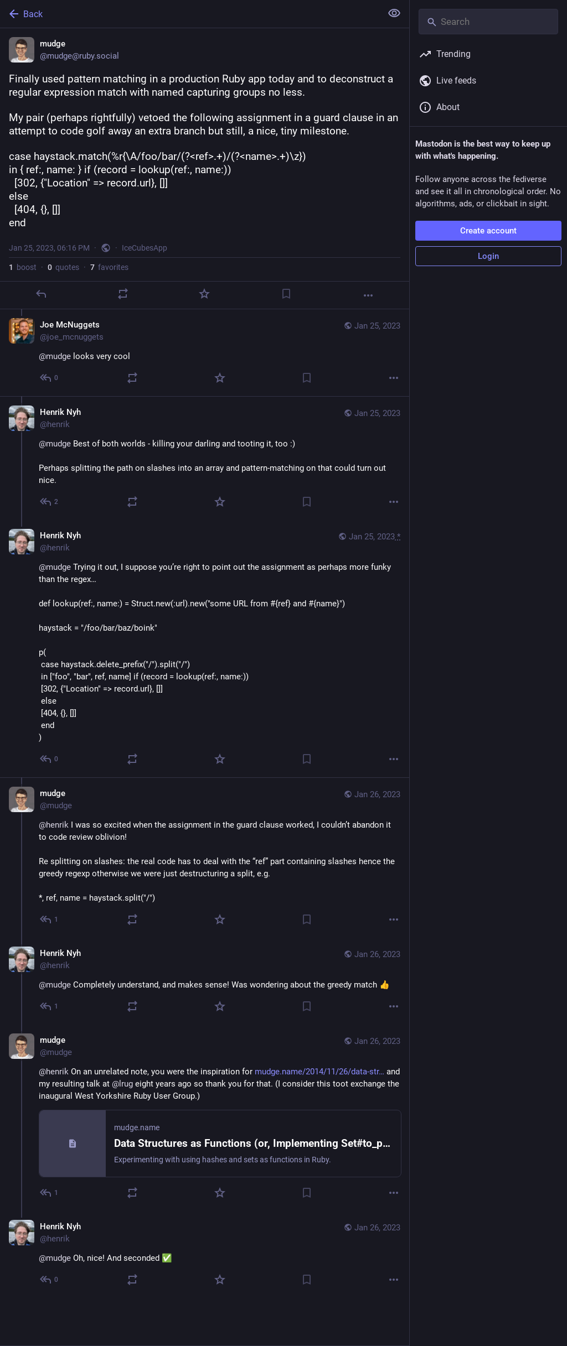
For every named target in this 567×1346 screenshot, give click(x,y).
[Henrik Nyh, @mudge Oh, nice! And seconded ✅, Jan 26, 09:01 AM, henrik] (204, 1254)
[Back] (189, 14)
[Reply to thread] (49, 377)
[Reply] (41, 293)
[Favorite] (204, 293)
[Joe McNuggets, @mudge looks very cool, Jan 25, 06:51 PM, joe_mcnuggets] (204, 352)
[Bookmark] (286, 293)
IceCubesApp (144, 247)
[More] (368, 295)
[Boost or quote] (123, 293)
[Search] (488, 21)
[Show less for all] (394, 13)
